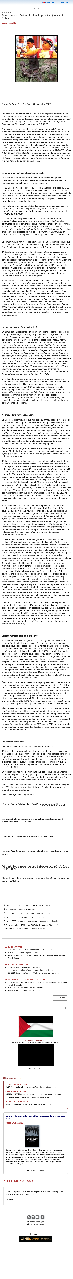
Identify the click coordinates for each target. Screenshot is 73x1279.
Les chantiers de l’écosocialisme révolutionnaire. (34, 950)
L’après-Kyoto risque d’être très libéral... (31, 917)
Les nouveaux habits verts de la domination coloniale (37, 921)
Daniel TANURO (13, 947)
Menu (64, 3)
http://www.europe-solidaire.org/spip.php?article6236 (24, 928)
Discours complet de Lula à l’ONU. (29, 990)
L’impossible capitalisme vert (27, 953)
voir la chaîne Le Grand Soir (36, 1068)
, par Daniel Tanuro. (28, 836)
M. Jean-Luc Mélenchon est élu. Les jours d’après (34, 970)
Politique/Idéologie (16, 964)
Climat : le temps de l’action (28, 909)
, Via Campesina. (32, 820)
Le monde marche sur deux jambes (29, 988)
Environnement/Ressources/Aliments (25, 979)
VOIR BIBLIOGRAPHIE (35, 1170)
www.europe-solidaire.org (53, 804)
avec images (40, 1224)
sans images (40, 1222)
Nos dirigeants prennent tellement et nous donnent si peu (37, 973)
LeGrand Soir (47, 3)
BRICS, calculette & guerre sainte (28, 967)
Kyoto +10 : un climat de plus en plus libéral (33, 905)
